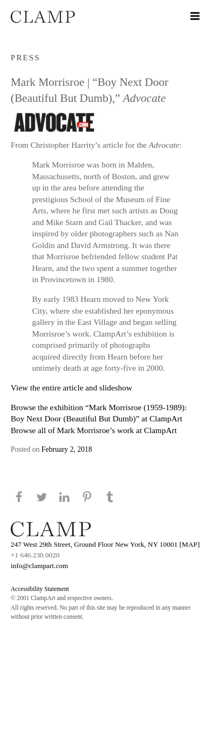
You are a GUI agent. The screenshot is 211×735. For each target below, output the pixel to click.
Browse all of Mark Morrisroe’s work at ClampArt (94, 430)
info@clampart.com (39, 566)
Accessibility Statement (40, 589)
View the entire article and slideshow (71, 387)
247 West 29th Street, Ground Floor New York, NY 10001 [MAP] (105, 544)
